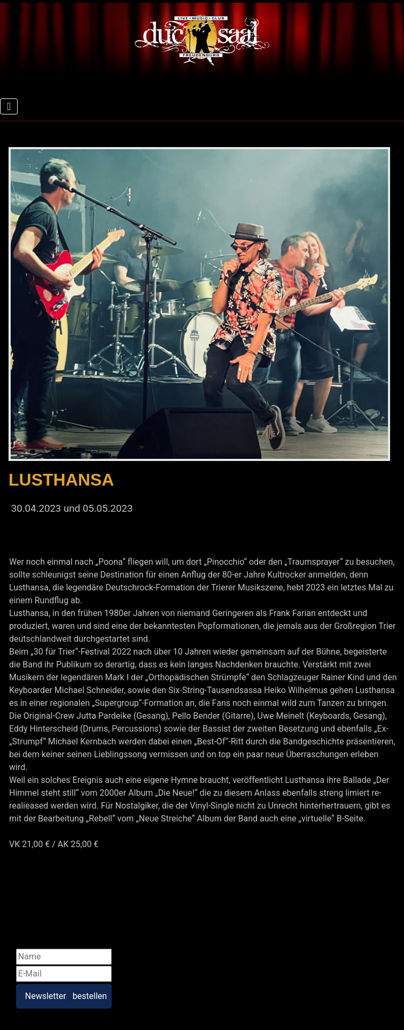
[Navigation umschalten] (9, 106)
